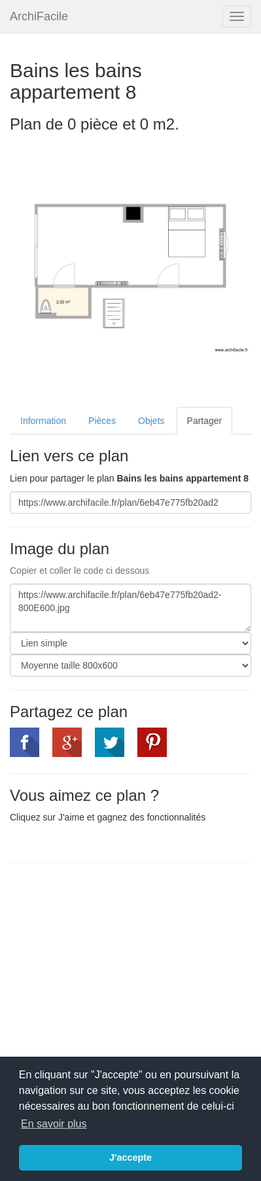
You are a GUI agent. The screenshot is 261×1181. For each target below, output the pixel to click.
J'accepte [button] (130, 1157)
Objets (151, 420)
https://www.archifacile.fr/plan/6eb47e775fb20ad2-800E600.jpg (130, 608)
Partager (204, 420)
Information (43, 420)
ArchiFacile (39, 16)
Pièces (102, 420)
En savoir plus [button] (54, 1123)
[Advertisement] (120, 967)
